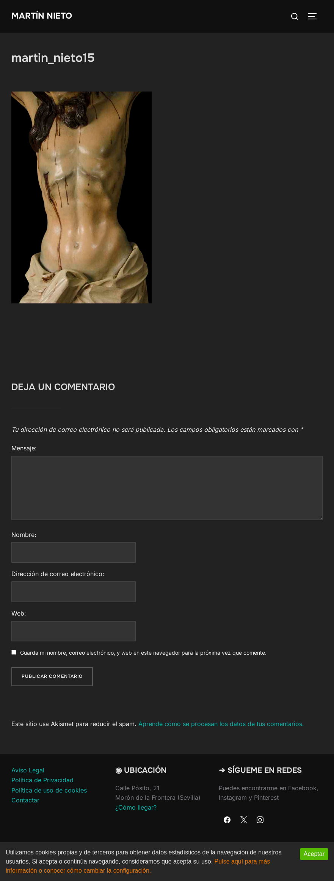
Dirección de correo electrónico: (57, 574)
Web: (18, 613)
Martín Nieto (41, 16)
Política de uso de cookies (49, 790)
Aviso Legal (27, 770)
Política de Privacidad (42, 780)
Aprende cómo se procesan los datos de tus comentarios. (221, 724)
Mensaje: (24, 448)
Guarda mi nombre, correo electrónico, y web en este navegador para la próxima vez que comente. (143, 652)
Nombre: (23, 534)
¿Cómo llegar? (136, 807)
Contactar (25, 800)
